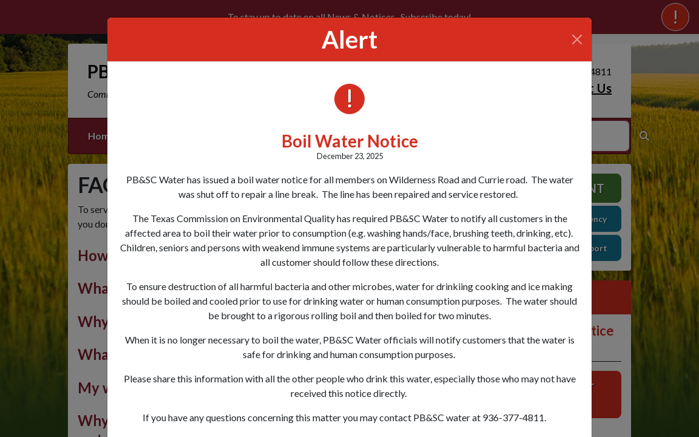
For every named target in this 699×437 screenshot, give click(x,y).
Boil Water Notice (350, 141)
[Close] (577, 39)
